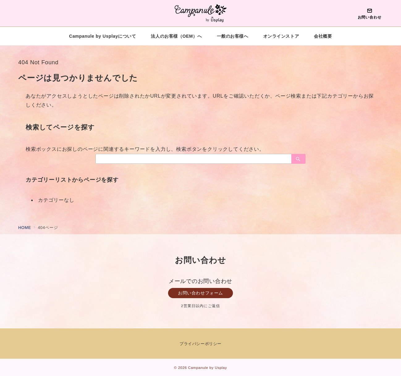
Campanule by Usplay (207, 367)
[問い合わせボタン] (369, 13)
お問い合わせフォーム (200, 292)
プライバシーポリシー (200, 343)
